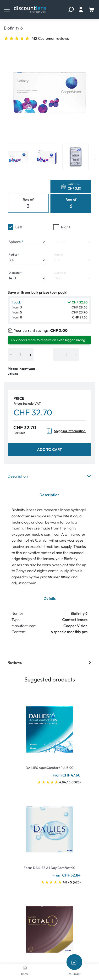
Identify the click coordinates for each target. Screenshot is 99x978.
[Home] (24, 967)
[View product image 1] (18, 157)
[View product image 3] (75, 157)
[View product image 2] (47, 157)
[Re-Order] (74, 962)
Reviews (49, 662)
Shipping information (66, 431)
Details (50, 598)
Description (49, 476)
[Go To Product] (49, 726)
